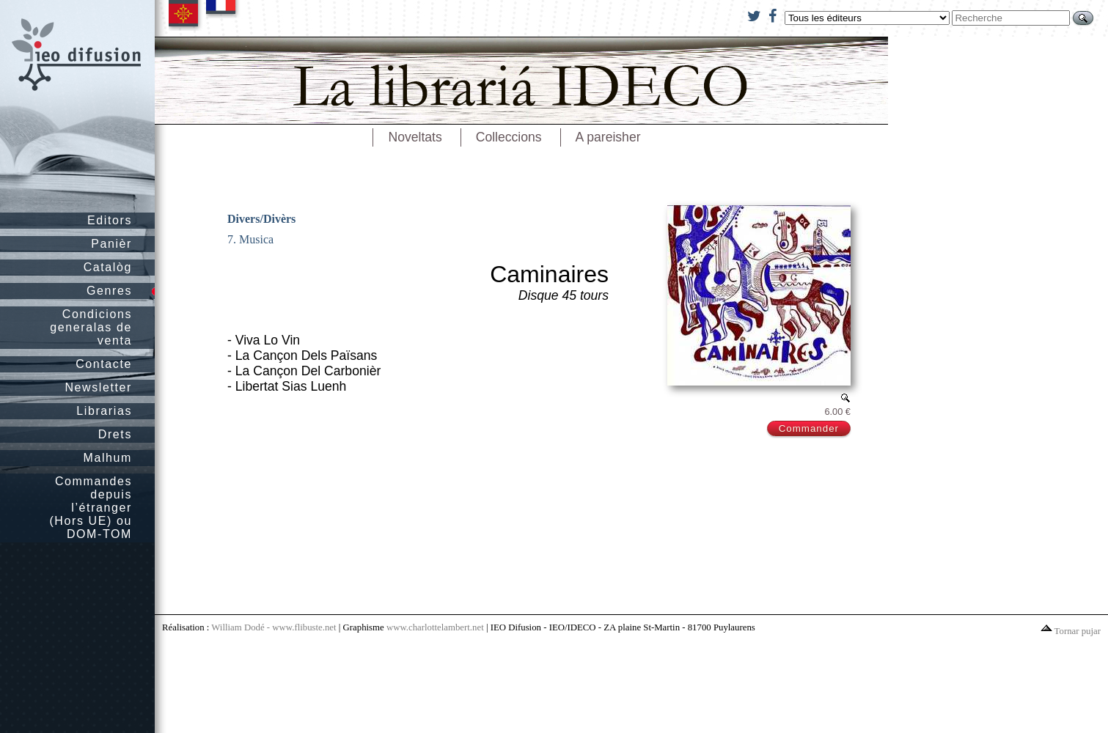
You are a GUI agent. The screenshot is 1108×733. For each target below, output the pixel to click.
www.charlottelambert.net (435, 627)
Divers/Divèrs (261, 219)
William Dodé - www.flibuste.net (273, 627)
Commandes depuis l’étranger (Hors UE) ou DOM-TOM (90, 507)
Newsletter (98, 387)
